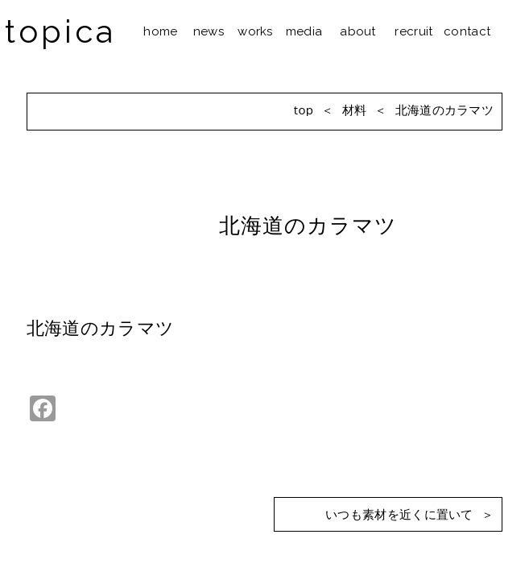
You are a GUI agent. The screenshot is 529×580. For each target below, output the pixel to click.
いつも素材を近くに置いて (409, 514)
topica (60, 31)
